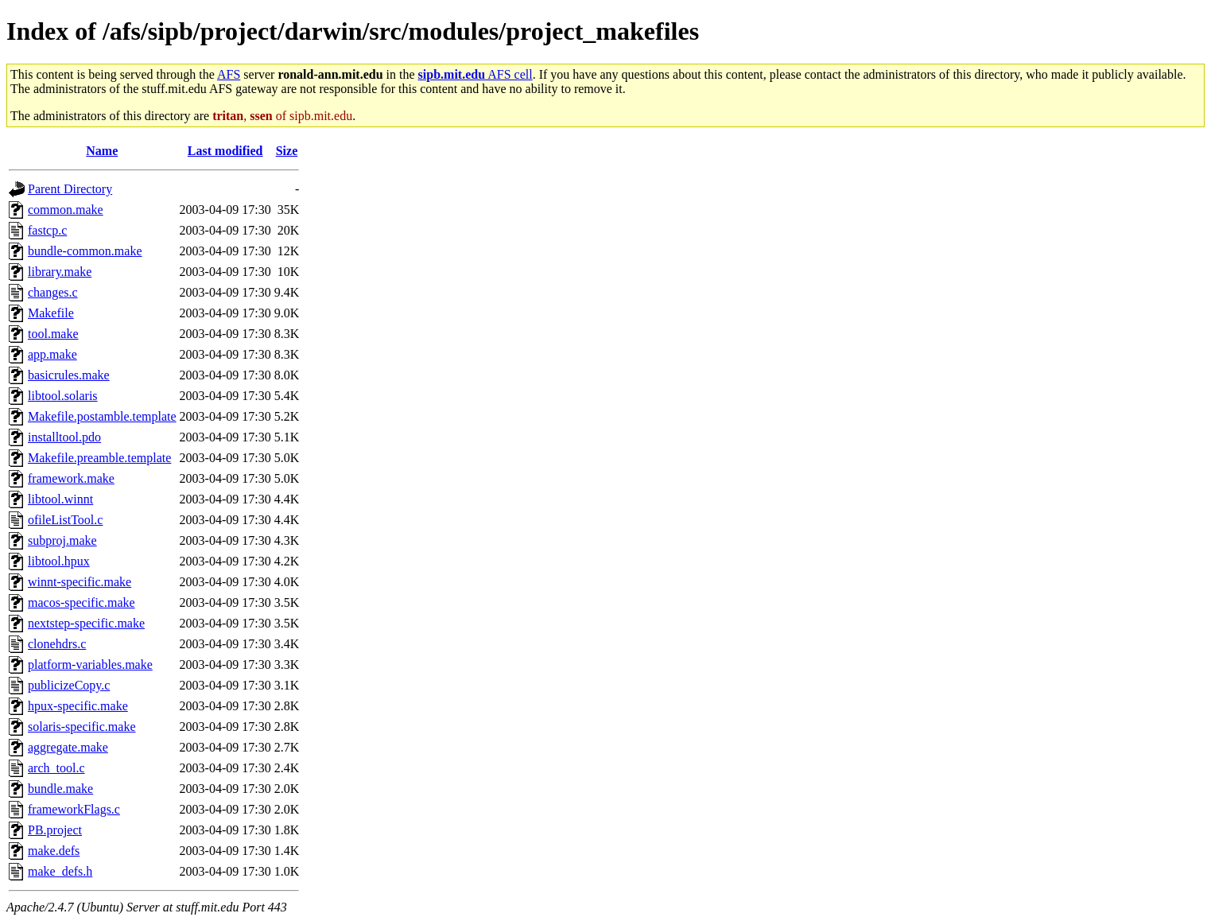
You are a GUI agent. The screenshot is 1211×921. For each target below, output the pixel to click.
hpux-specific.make (78, 706)
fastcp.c (47, 230)
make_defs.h (60, 871)
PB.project (55, 830)
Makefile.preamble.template (99, 457)
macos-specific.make (81, 602)
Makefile (51, 313)
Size (287, 150)
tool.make (53, 333)
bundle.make (60, 788)
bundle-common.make (85, 251)
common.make (65, 209)
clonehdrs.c (57, 644)
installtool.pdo (64, 437)
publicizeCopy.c (69, 685)
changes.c (53, 292)
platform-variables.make (90, 664)
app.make (52, 354)
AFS (228, 74)
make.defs (54, 850)
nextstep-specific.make (86, 623)
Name (102, 150)
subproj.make (62, 540)
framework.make (71, 478)
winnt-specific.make (79, 582)
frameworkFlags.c (74, 809)
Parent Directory (70, 189)
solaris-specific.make (82, 726)
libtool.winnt (60, 499)
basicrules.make (69, 375)
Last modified (225, 150)
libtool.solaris (63, 395)
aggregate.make (68, 747)
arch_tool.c (56, 768)
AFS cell (475, 74)
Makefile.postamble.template (102, 416)
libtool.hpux (59, 561)
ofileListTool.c (65, 520)
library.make (59, 271)
